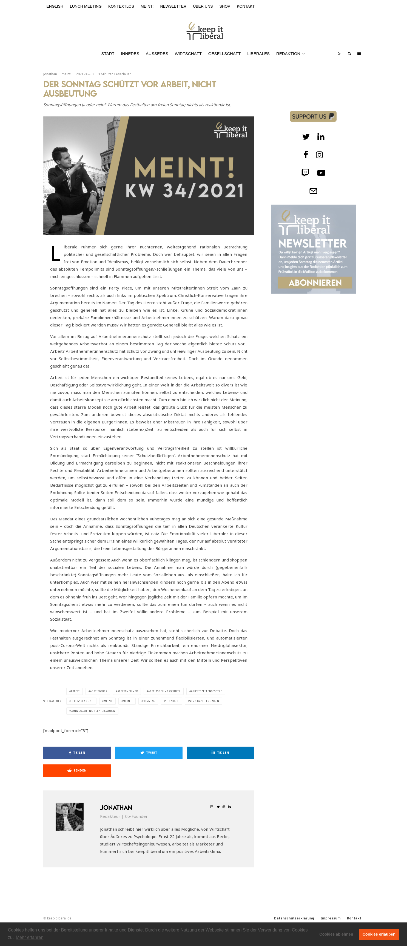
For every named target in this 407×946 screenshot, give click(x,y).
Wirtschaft (188, 53)
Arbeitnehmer (128, 691)
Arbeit (75, 691)
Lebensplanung (82, 701)
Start (108, 53)
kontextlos (121, 6)
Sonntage (172, 701)
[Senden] (77, 770)
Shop (225, 6)
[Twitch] (321, 137)
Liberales (258, 53)
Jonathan (50, 74)
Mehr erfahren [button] (30, 937)
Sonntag (149, 701)
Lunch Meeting (86, 6)
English (55, 6)
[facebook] (306, 155)
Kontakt (246, 6)
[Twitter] (305, 137)
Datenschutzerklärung (294, 918)
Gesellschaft (224, 53)
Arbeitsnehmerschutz (164, 691)
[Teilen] (77, 753)
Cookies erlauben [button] (379, 934)
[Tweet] (149, 753)
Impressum (330, 918)
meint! (147, 6)
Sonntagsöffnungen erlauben (93, 710)
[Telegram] (313, 191)
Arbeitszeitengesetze (206, 691)
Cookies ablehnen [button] (336, 934)
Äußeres (157, 53)
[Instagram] (319, 155)
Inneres (130, 53)
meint (108, 701)
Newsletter (173, 6)
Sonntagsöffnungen (204, 701)
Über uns (203, 6)
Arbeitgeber (98, 691)
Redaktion (288, 53)
